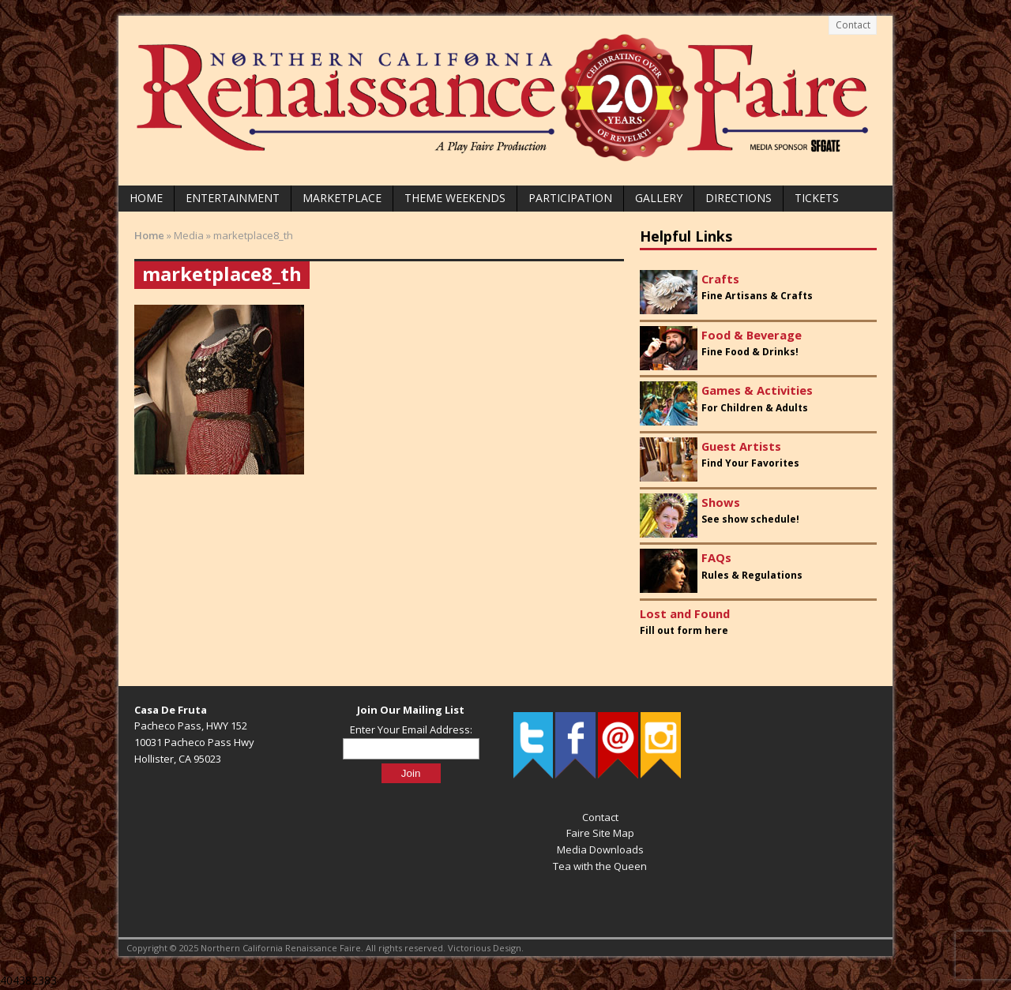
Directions (738, 197)
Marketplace (342, 197)
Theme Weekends (455, 197)
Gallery (658, 197)
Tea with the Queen (600, 866)
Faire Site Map (600, 833)
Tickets (817, 197)
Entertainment (233, 197)
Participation (570, 197)
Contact (853, 25)
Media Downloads (600, 849)
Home (146, 197)
